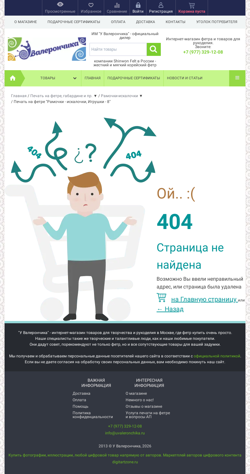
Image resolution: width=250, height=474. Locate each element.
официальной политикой (217, 356)
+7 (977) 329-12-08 (203, 52)
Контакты (176, 22)
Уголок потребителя (216, 22)
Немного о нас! (140, 400)
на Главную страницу (197, 299)
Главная (93, 78)
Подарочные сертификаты (74, 22)
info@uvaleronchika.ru (125, 433)
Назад (170, 309)
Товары (59, 78)
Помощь (81, 406)
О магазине (25, 22)
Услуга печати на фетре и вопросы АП (148, 415)
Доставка (145, 22)
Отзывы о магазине (144, 406)
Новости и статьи (184, 78)
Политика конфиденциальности (93, 415)
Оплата (118, 22)
